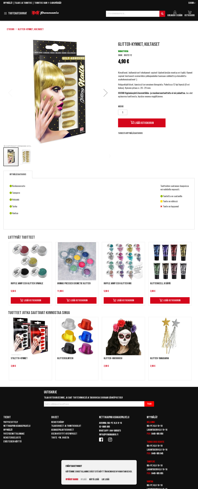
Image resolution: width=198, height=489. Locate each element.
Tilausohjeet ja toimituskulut (66, 426)
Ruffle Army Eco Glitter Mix (118, 283)
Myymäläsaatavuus (18, 174)
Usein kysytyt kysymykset (64, 433)
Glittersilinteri (65, 358)
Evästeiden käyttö (12, 441)
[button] (192, 3)
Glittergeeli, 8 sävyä (160, 283)
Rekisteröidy (57, 422)
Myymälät (8, 3)
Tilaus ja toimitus (23, 3)
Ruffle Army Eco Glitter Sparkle (27, 283)
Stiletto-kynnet (19, 358)
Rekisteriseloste (12, 437)
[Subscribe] (149, 404)
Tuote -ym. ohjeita (60, 437)
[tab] (17, 174)
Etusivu (10, 29)
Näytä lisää (94, 479)
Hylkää (84, 479)
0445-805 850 (157, 433)
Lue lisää (105, 479)
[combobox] (135, 14)
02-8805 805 (104, 426)
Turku (150, 442)
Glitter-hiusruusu (113, 358)
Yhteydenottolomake (14, 433)
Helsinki (151, 422)
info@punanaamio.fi (108, 434)
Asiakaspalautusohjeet (62, 429)
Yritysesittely (10, 422)
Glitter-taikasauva (159, 358)
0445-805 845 (157, 453)
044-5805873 (115, 430)
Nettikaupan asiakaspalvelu (16, 426)
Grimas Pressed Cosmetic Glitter (74, 283)
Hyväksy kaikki (72, 479)
